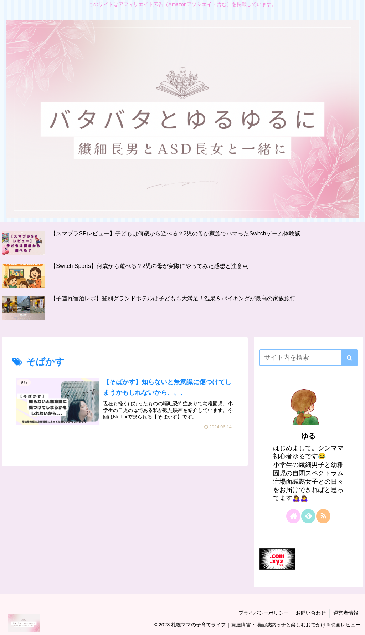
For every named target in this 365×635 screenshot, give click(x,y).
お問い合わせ (311, 613)
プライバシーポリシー (263, 613)
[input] (308, 357)
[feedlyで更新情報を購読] (308, 516)
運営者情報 (345, 613)
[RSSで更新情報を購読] (323, 516)
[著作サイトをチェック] (293, 516)
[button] (349, 357)
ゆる (308, 436)
